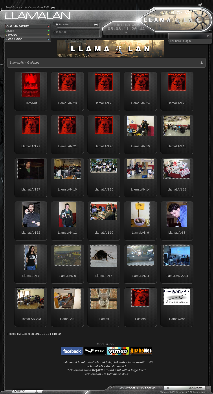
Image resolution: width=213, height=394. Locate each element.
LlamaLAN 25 (103, 103)
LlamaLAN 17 (30, 189)
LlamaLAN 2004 (177, 275)
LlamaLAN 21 (67, 146)
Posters (140, 319)
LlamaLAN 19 (140, 146)
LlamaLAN (17, 62)
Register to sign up (141, 387)
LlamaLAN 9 (140, 232)
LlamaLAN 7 (30, 275)
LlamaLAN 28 (67, 103)
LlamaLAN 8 (176, 232)
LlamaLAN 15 (103, 189)
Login (123, 387)
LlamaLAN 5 (103, 275)
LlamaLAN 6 (67, 275)
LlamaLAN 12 (30, 232)
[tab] (28, 26)
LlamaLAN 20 (103, 146)
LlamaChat (196, 387)
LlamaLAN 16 (67, 189)
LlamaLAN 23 (176, 103)
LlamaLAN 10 (103, 232)
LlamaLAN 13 (176, 189)
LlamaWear (177, 319)
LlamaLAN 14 (140, 189)
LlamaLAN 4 (140, 275)
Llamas (104, 319)
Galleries (33, 62)
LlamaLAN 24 (140, 103)
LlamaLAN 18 (176, 146)
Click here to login (179, 41)
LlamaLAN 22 (30, 146)
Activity (18, 391)
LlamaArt (31, 103)
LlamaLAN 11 (67, 232)
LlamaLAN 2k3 (31, 319)
